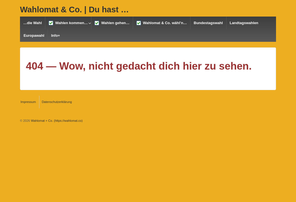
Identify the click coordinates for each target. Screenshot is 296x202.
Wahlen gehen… (112, 23)
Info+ (55, 35)
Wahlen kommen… (68, 23)
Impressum (28, 102)
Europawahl (34, 35)
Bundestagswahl (208, 23)
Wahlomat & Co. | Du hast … (74, 9)
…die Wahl (32, 23)
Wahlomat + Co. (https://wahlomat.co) (56, 120)
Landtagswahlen (244, 23)
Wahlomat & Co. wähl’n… (161, 23)
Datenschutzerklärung (57, 102)
